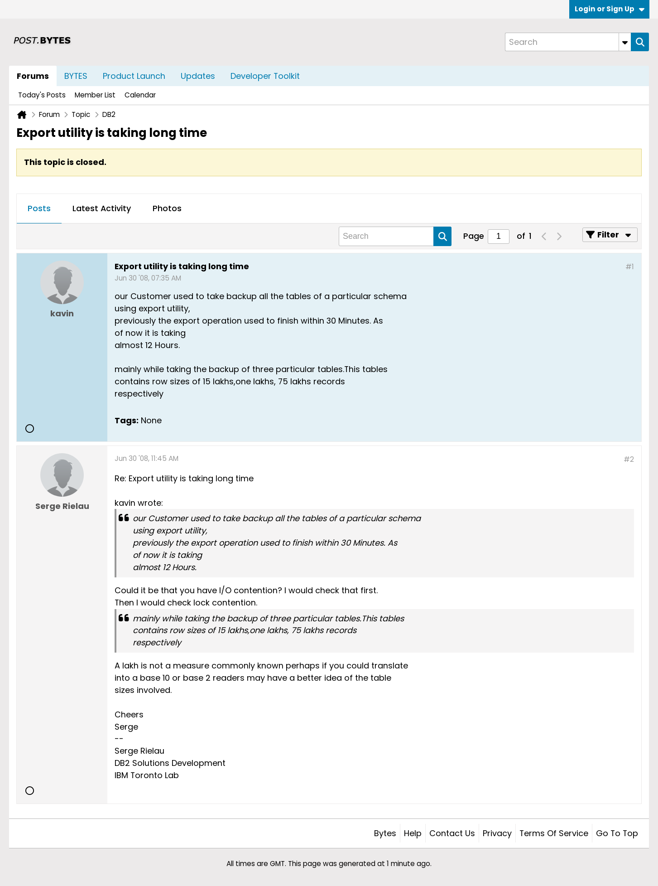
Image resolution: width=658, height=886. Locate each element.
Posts (39, 208)
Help (413, 833)
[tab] (39, 209)
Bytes (385, 833)
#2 (629, 459)
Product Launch (134, 76)
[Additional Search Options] (625, 42)
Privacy (497, 833)
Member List (95, 95)
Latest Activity (101, 208)
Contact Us (452, 833)
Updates (198, 76)
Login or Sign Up (609, 9)
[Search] (568, 42)
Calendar (140, 95)
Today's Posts (42, 95)
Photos (167, 208)
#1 (629, 266)
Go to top (617, 833)
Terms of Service (553, 833)
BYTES (75, 76)
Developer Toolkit (265, 76)
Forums (33, 76)
